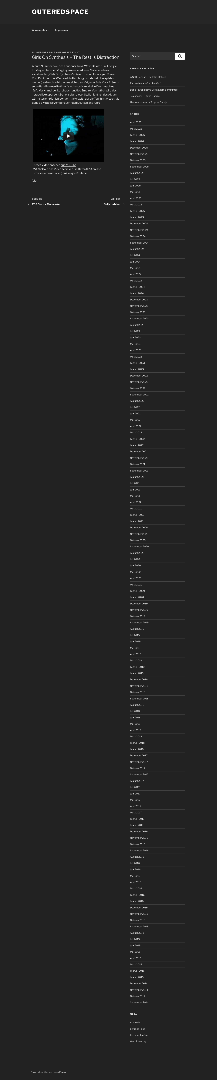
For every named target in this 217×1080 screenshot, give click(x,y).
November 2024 (139, 229)
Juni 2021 (135, 489)
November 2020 (139, 533)
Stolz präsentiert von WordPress (48, 1072)
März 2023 (136, 356)
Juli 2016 (135, 863)
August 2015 (137, 932)
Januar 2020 (137, 597)
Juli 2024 (135, 255)
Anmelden (135, 1022)
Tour (97, 98)
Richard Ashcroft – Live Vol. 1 (146, 83)
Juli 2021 (135, 483)
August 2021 (137, 476)
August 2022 (137, 400)
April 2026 (135, 122)
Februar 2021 (137, 514)
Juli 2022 (135, 407)
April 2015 (135, 958)
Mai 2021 (135, 495)
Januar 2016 (137, 901)
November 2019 (139, 609)
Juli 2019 (135, 635)
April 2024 (135, 274)
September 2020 (139, 546)
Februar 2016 (137, 894)
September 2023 (139, 318)
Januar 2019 (137, 673)
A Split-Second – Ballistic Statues (148, 77)
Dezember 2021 (138, 451)
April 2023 (135, 350)
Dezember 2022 (139, 375)
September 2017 (139, 774)
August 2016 (137, 856)
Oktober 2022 (137, 388)
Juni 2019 (135, 641)
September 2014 (139, 1002)
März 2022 (136, 432)
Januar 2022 (137, 445)
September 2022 (139, 394)
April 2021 (135, 502)
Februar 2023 (137, 362)
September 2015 (139, 926)
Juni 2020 (135, 565)
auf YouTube (68, 165)
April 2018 (135, 730)
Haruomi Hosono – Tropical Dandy (148, 102)
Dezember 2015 (139, 907)
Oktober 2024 (137, 236)
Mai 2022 (135, 419)
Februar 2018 (137, 742)
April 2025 (135, 198)
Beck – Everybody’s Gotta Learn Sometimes (153, 89)
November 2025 (139, 153)
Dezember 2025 (139, 147)
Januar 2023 (137, 369)
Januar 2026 (137, 141)
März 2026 (136, 128)
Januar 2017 (136, 825)
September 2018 (139, 698)
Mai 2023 (135, 343)
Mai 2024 (135, 267)
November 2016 (139, 837)
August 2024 (137, 248)
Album (112, 94)
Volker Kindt (71, 52)
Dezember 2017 (138, 755)
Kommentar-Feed (139, 1035)
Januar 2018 (137, 749)
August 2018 (137, 704)
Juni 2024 (135, 261)
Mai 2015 (135, 951)
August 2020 (137, 552)
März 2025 (136, 204)
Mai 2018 (135, 723)
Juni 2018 (135, 717)
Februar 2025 (137, 210)
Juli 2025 (135, 179)
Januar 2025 (137, 217)
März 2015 (136, 964)
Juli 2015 (135, 939)
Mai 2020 (135, 571)
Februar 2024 (137, 286)
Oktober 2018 (137, 692)
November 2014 (139, 989)
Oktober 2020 (138, 540)
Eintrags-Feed (137, 1028)
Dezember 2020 (139, 527)
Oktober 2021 (137, 464)
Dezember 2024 (139, 223)
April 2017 (135, 806)
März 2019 (136, 660)
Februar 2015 (137, 970)
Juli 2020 (135, 559)
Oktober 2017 (137, 768)
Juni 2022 (135, 413)
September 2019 (139, 622)
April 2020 (136, 578)
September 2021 (139, 470)
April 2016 (135, 882)
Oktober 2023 (137, 312)
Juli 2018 (135, 711)
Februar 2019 (137, 666)
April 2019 (135, 654)
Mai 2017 (135, 799)
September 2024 (139, 242)
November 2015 (139, 913)
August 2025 (137, 172)
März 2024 (136, 280)
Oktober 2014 (137, 996)
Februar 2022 (137, 438)
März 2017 (136, 812)
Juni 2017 (135, 793)
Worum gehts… (40, 30)
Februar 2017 (137, 818)
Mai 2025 (135, 191)
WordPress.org (138, 1041)
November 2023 (139, 305)
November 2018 (139, 685)
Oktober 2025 (137, 160)
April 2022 (135, 426)
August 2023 (137, 324)
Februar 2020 (137, 590)
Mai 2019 (135, 647)
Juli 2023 (135, 331)
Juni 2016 (135, 869)
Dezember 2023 (139, 299)
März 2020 (136, 584)
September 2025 (139, 166)
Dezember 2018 (139, 679)
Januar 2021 (136, 521)
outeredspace (60, 12)
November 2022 (139, 381)
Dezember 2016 (139, 831)
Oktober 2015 (137, 920)
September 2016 (139, 850)
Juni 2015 (135, 945)
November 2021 (139, 457)
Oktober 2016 (137, 844)
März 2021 (136, 508)
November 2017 (139, 761)
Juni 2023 (135, 337)
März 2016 (136, 888)
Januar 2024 (137, 293)
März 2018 (136, 736)
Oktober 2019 (137, 616)
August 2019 (137, 628)
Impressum (61, 30)
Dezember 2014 (139, 983)
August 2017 (137, 780)
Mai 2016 (135, 875)
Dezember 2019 (139, 603)
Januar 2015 (137, 977)
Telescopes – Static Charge (145, 96)
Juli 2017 (135, 787)
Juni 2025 (135, 185)
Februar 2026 (137, 134)
